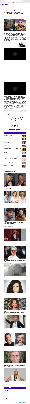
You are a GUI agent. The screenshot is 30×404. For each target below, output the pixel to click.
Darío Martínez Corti (18, 129)
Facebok (12, 125)
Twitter (15, 125)
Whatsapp (18, 125)
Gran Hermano (13, 129)
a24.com (19, 2)
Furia (9, 129)
